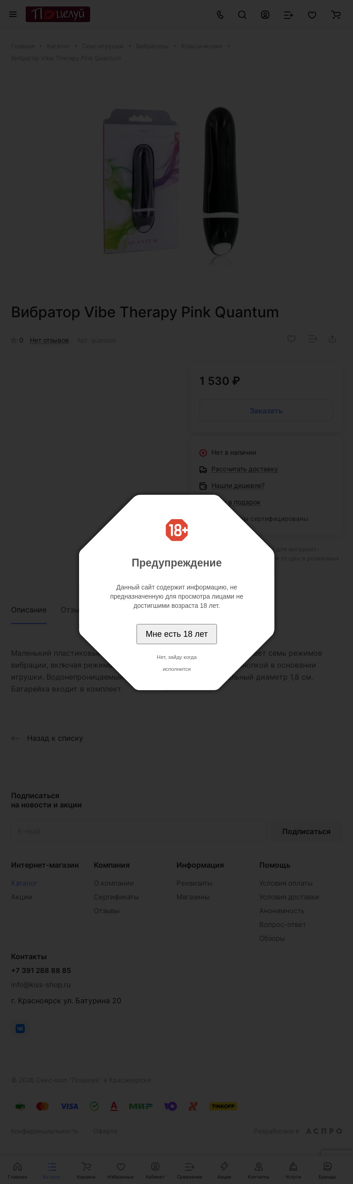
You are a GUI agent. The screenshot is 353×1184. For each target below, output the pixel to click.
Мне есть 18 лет (177, 634)
